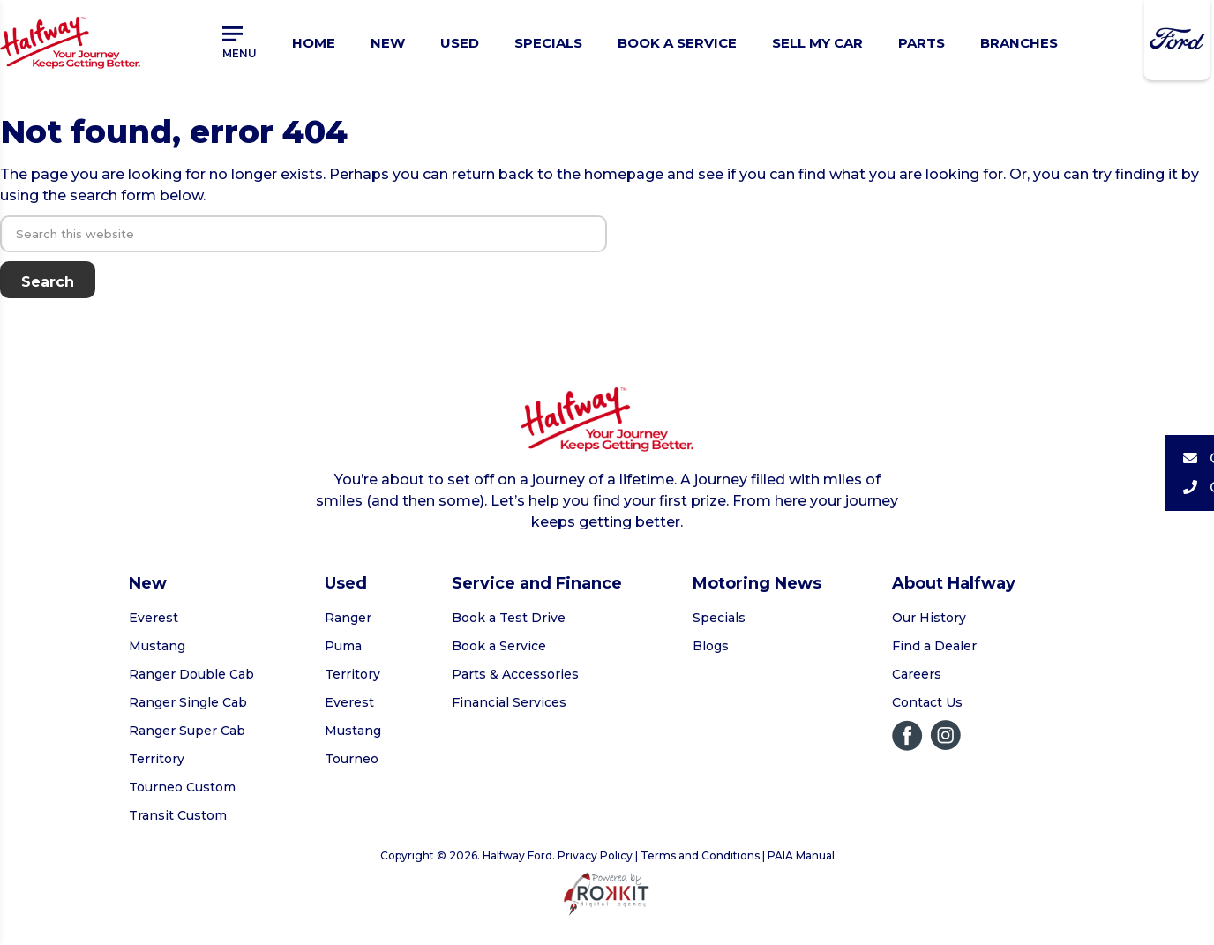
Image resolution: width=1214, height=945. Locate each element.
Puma (343, 646)
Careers (916, 674)
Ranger (348, 618)
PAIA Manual (801, 855)
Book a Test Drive (509, 618)
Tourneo (351, 759)
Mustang (157, 646)
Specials (719, 618)
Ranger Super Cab (187, 731)
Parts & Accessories (515, 674)
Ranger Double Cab (191, 674)
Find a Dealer (934, 646)
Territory (156, 759)
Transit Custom (178, 815)
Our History (929, 618)
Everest (153, 618)
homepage (623, 174)
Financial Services (509, 702)
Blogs (711, 646)
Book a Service (499, 646)
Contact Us (927, 702)
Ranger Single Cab (188, 702)
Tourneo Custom (182, 787)
